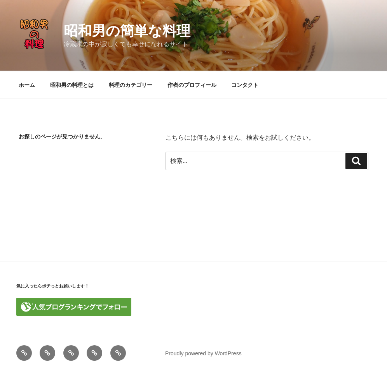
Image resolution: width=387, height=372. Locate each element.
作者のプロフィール (191, 85)
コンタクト (244, 85)
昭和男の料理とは (72, 85)
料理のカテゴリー (130, 85)
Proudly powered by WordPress (203, 353)
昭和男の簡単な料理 (127, 31)
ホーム (27, 85)
